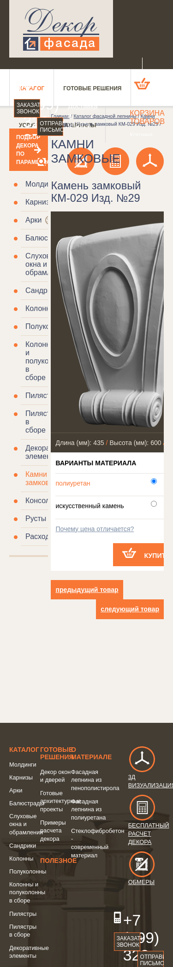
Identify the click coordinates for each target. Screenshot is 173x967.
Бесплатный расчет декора (148, 824)
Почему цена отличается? (94, 529)
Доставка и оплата (76, 115)
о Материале (91, 753)
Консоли (39, 500)
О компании (76, 87)
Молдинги (42, 184)
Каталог (24, 749)
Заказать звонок (28, 108)
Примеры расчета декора (53, 830)
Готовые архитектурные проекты (60, 801)
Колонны (40, 308)
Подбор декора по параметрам (28, 149)
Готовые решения (57, 753)
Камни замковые (42, 478)
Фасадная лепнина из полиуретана (88, 809)
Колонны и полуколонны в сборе (27, 892)
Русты (35, 518)
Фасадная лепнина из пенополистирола (95, 779)
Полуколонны (28, 871)
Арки (33, 220)
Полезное (58, 860)
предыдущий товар (86, 589)
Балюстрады (47, 238)
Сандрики (42, 290)
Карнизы (40, 202)
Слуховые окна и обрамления (46, 264)
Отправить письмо (51, 126)
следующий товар (130, 609)
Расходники (45, 536)
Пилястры (42, 395)
